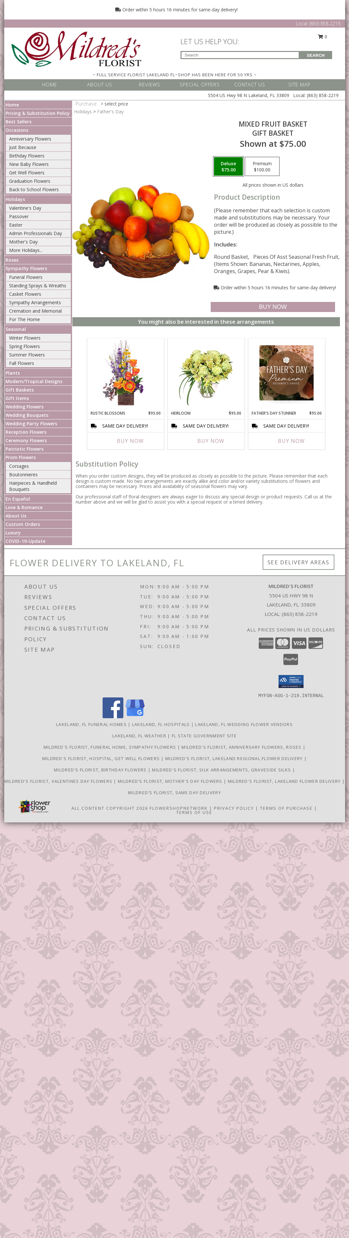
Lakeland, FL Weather (139, 736)
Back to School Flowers (34, 189)
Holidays (15, 199)
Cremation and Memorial (35, 311)
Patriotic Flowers (25, 449)
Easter (15, 225)
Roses (12, 260)
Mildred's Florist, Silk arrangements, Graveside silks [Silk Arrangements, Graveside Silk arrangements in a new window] (222, 770)
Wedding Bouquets (27, 415)
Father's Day (110, 111)
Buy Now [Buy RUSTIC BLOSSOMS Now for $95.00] (130, 440)
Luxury (13, 533)
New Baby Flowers (29, 164)
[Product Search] (240, 55)
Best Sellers (18, 122)
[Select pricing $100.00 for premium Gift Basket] (262, 166)
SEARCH (316, 55)
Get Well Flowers (26, 172)
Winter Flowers (25, 338)
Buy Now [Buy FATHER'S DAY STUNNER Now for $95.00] (291, 440)
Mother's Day (23, 242)
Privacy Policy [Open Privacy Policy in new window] (234, 808)
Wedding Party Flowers (31, 423)
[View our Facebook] (113, 716)
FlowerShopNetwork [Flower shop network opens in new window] (179, 808)
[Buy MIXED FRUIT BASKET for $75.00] (273, 307)
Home (12, 105)
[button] (291, 681)
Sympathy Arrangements (35, 302)
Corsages (19, 466)
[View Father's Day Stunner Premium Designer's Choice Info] (286, 373)
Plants (13, 373)
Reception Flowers (26, 432)
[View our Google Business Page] (135, 716)
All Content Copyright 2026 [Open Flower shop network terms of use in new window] (109, 808)
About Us (16, 516)
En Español (18, 499)
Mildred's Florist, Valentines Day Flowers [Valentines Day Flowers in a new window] (59, 781)
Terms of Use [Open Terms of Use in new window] (194, 812)
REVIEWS (149, 84)
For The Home (24, 319)
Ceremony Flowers (26, 440)
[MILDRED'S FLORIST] (76, 48)
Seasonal (16, 329)
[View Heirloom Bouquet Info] (206, 373)
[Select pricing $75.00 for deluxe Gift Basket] (228, 166)
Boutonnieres (23, 474)
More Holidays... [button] (26, 250)
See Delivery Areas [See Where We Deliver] (299, 562)
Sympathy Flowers (26, 268)
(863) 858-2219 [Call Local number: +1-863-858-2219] (324, 23)
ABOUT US (99, 84)
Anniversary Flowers (30, 139)
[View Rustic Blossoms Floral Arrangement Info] (125, 373)
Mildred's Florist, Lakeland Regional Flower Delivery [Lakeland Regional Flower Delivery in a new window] (234, 758)
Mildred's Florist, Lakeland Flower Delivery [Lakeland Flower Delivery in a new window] (285, 781)
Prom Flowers (21, 457)
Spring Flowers (24, 346)
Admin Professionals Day (35, 233)
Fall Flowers (21, 363)
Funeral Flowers (26, 277)
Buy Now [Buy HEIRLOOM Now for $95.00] (210, 440)
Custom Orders (23, 524)
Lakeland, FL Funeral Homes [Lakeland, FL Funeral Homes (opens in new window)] (91, 724)
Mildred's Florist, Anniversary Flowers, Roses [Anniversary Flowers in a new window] (242, 747)
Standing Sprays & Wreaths (37, 285)
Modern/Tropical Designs (34, 381)
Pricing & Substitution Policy (38, 113)
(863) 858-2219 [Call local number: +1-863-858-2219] (300, 614)
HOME (49, 84)
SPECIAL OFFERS (200, 84)
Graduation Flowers (29, 181)
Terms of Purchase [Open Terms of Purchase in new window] (286, 808)
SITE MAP (299, 84)
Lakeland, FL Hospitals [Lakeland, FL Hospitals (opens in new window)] (161, 724)
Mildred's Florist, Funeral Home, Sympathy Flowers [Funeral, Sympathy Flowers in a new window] (111, 747)
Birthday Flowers (26, 156)
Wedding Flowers (25, 407)
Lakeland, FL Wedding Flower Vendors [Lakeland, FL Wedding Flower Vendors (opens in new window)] (244, 724)
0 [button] (322, 36)
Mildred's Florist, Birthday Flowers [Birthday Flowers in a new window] (101, 770)
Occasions (17, 130)
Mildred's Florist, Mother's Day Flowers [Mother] (171, 781)
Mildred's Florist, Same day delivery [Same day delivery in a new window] (174, 792)
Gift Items (17, 398)
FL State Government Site (204, 736)
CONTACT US (249, 84)
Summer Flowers (27, 355)
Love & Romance (24, 507)
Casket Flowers (25, 294)
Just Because (22, 147)
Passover (19, 216)
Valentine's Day (25, 208)
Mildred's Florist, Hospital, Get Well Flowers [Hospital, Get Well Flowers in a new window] (101, 758)
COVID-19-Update (25, 541)
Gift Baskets (20, 390)
